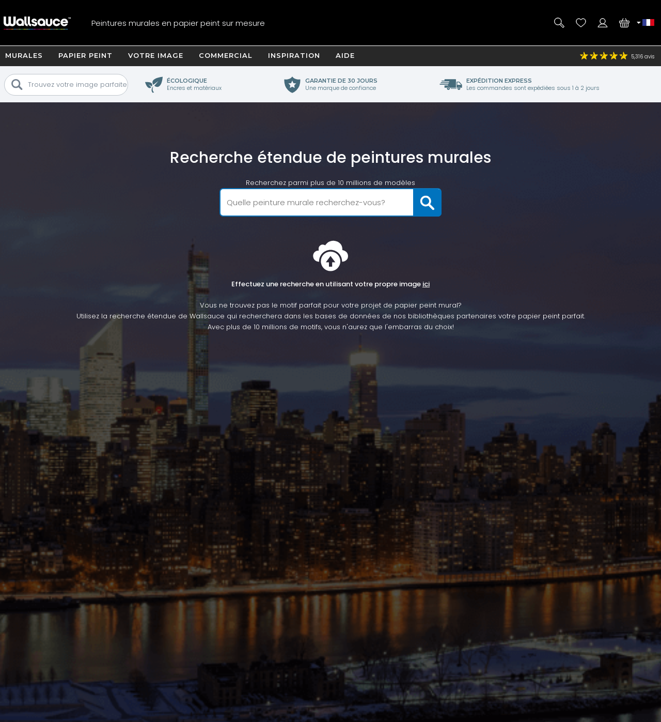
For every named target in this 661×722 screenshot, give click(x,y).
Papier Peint (85, 55)
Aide (345, 55)
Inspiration (294, 55)
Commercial (226, 55)
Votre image (155, 55)
